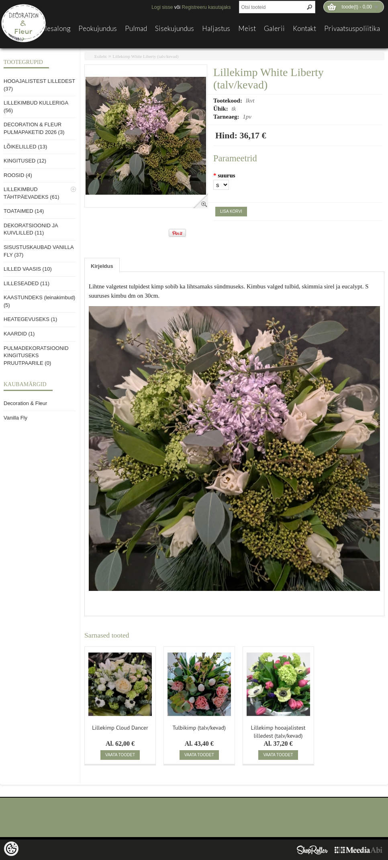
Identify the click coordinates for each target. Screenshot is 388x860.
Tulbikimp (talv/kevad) (199, 727)
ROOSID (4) (18, 175)
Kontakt (304, 28)
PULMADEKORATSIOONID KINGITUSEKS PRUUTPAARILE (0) (36, 355)
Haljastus (216, 28)
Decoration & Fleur (25, 403)
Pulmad (136, 28)
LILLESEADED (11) (26, 283)
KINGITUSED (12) (25, 161)
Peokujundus (97, 28)
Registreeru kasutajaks (206, 7)
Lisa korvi (231, 211)
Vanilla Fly (15, 418)
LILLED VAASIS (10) (28, 269)
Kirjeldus (102, 266)
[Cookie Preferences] (11, 848)
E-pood (18, 28)
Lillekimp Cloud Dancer (120, 727)
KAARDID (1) (19, 334)
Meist (247, 28)
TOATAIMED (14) (24, 211)
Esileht (100, 56)
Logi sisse (162, 7)
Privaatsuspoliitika (352, 28)
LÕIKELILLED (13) (25, 147)
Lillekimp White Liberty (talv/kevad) (146, 56)
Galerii (274, 28)
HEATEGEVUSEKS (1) (30, 319)
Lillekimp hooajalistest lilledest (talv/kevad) (278, 731)
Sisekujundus (174, 28)
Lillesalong (53, 28)
